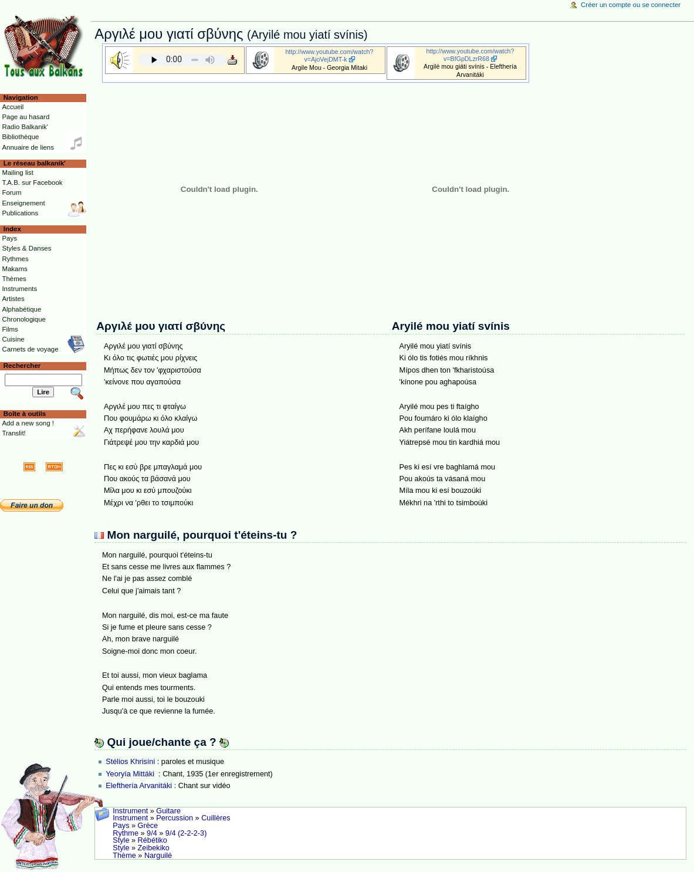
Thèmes (14, 278)
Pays (121, 826)
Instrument (130, 811)
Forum (11, 192)
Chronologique (24, 319)
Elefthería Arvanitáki (139, 786)
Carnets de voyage (30, 349)
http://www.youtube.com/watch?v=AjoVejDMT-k (330, 55)
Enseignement (23, 203)
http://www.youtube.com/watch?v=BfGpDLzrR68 (470, 55)
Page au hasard (25, 116)
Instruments (19, 288)
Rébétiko (152, 840)
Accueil (12, 106)
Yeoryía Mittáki (131, 774)
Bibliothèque (20, 136)
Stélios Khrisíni (130, 762)
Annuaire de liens (28, 147)
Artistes (13, 298)
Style (121, 840)
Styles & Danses (26, 248)
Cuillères (215, 818)
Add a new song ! (28, 423)
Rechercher (22, 365)
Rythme (125, 833)
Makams (14, 268)
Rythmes (15, 258)
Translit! (13, 433)
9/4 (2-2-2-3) (186, 833)
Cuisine (13, 339)
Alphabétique (21, 309)
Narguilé (158, 855)
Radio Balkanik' (25, 126)
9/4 (152, 833)
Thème (124, 855)
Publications (20, 213)
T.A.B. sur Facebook (32, 182)
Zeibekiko (154, 848)
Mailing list (17, 172)
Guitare (168, 811)
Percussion (174, 818)
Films (10, 329)
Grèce (148, 826)
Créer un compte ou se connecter (631, 4)
